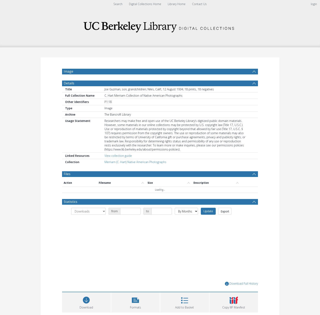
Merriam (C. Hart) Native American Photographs (135, 172)
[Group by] (88, 221)
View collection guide (118, 165)
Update (208, 221)
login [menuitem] (314, 4)
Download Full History (241, 293)
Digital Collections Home (145, 4)
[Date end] (161, 221)
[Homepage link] (160, 26)
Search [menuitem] (117, 4)
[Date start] (130, 221)
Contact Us (199, 4)
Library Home (177, 4)
